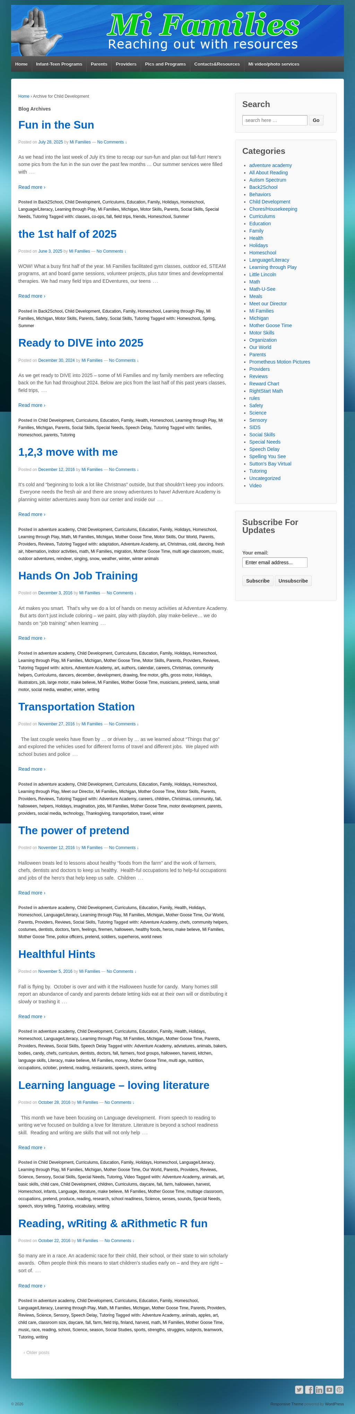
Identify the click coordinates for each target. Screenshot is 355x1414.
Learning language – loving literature (113, 1085)
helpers (46, 806)
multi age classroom (190, 551)
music (217, 551)
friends (139, 216)
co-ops (98, 216)
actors (66, 667)
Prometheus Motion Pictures (279, 362)
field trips (122, 216)
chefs (185, 922)
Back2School (50, 202)
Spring (208, 318)
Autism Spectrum (267, 180)
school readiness (126, 1198)
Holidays (170, 202)
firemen (105, 929)
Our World (187, 536)
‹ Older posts (36, 1352)
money (121, 1060)
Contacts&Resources (217, 64)
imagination (84, 806)
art (163, 544)
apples (204, 1315)
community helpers (209, 922)
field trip (111, 1322)
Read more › (31, 187)
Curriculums (113, 202)
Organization (263, 340)
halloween (27, 806)
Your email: (255, 553)
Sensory (43, 1177)
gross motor (181, 675)
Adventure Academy (139, 544)
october (50, 1067)
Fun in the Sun (56, 125)
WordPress (334, 1404)
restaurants (102, 1067)
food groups (148, 1053)
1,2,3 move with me (68, 452)
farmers (127, 1053)
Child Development (82, 202)
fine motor (149, 675)
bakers (220, 1046)
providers (26, 813)
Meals (255, 296)
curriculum (68, 1053)
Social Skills (192, 209)
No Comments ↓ (112, 142)
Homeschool (192, 202)
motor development (187, 806)
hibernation (35, 551)
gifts (164, 675)
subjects (193, 1329)
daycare (147, 1184)
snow (94, 558)
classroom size (52, 1322)
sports (140, 1329)
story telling (44, 1206)
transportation (125, 813)
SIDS (255, 427)
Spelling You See (267, 456)
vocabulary (85, 1206)
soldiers (108, 936)
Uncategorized (264, 478)
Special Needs (109, 427)
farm (75, 929)
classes (82, 216)
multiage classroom (205, 1191)
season (96, 1329)
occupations (29, 1067)
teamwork (213, 1329)
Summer (181, 216)
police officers (70, 936)
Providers (126, 64)
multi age (177, 1060)
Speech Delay (138, 427)
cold (192, 544)
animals (204, 1046)
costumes (27, 929)
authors (128, 667)
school (64, 1329)
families (204, 427)
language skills (32, 1060)
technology (73, 813)
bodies (24, 1053)
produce (66, 1198)
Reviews (46, 544)
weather (109, 558)
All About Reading (268, 172)
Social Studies (118, 1329)
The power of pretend (73, 830)
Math (66, 536)
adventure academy (56, 529)
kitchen (204, 1053)
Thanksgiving (98, 813)
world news (151, 936)
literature (87, 1191)
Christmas (176, 544)
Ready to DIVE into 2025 (81, 343)
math (83, 551)
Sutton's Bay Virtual (270, 463)
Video (129, 1177)
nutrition (195, 1060)
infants (50, 1191)
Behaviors (260, 194)
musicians (169, 682)
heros (168, 929)
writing (93, 689)
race (36, 1329)
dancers (66, 675)
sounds (184, 1198)
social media (42, 689)
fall (109, 216)
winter (124, 558)
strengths (156, 1329)
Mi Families (80, 142)
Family (154, 202)
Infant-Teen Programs (59, 64)
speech (121, 1067)
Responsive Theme (286, 1404)
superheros (128, 936)
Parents (99, 64)
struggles (175, 1329)
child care (49, 1184)
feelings (89, 929)
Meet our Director (77, 791)
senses (168, 1198)
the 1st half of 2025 (67, 234)
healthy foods (148, 929)
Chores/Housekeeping (273, 209)
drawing (130, 675)
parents (51, 435)
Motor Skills (151, 209)
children (162, 798)
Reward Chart (264, 383)
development (109, 675)
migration (122, 551)
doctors (62, 929)
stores (136, 1067)
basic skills (28, 1184)
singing (80, 558)
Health (142, 420)
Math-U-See (262, 289)
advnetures (184, 1046)
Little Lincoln (262, 274)
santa (202, 682)
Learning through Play (75, 209)
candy (38, 1053)
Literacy (55, 1060)
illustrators (27, 682)
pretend (188, 682)
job (42, 682)
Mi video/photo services (273, 64)
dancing (206, 544)
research (101, 1198)
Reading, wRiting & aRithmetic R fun (113, 1223)
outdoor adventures (36, 558)
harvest (189, 1053)
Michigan (129, 209)
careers (163, 667)
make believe (83, 682)
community (203, 798)
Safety (101, 318)
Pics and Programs (165, 64)
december (85, 675)
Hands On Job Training (78, 575)
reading (82, 1067)
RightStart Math (266, 391)
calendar (146, 667)
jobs (101, 806)
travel (145, 813)
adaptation (109, 544)
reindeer (64, 558)
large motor (58, 682)
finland (127, 1322)
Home (21, 64)
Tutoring (40, 216)
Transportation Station (76, 706)
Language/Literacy (35, 209)
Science (25, 1177)
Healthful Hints (56, 954)
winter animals (145, 558)
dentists (45, 929)
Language (67, 1191)
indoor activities (62, 551)
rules (254, 398)
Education (136, 202)
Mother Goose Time (133, 536)
